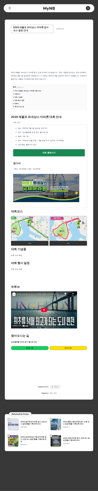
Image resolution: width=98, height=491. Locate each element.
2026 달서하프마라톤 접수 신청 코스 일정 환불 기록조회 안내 (33, 423)
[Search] (88, 8)
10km (51, 393)
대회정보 (55, 387)
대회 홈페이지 (49, 152)
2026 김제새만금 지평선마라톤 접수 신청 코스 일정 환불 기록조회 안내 (33, 439)
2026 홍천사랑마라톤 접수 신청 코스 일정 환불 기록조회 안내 (76, 423)
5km (55, 393)
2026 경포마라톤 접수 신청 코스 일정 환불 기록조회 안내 (76, 439)
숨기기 (20, 87)
